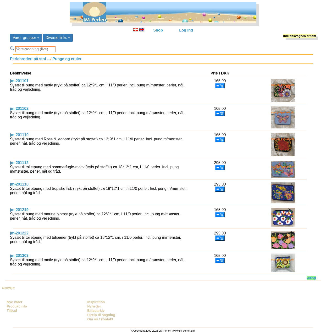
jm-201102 (19, 108)
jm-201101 (19, 81)
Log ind (186, 30)
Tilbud (12, 311)
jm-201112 (19, 163)
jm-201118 (19, 184)
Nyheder (94, 306)
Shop (158, 30)
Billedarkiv (96, 311)
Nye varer (14, 302)
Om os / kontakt (100, 319)
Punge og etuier (66, 59)
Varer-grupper (26, 38)
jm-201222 (19, 233)
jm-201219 (19, 210)
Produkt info (17, 306)
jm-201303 (19, 256)
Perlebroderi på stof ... (30, 59)
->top (311, 278)
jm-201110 (19, 135)
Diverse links (57, 38)
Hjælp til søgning (101, 315)
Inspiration (96, 302)
